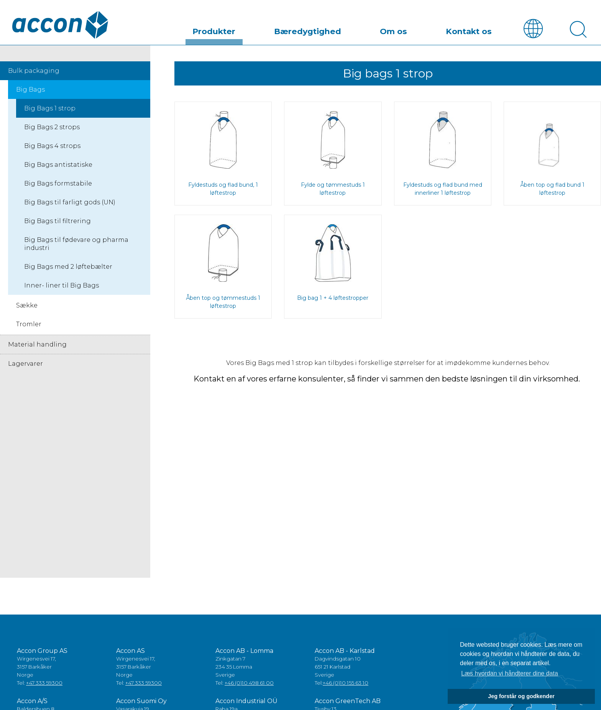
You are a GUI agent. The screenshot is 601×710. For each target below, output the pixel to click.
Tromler (28, 325)
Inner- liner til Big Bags (61, 286)
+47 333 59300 (44, 683)
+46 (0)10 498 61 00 (249, 683)
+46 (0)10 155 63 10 (345, 683)
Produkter (269, 28)
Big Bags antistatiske (58, 165)
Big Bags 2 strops (52, 127)
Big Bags (30, 90)
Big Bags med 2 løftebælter (68, 267)
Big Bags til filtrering (57, 221)
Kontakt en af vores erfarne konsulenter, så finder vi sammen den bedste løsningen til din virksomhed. (388, 379)
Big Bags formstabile (58, 184)
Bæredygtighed (347, 28)
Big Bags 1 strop (50, 109)
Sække (27, 306)
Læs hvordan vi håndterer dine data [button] (509, 673)
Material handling (37, 345)
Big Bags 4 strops (52, 146)
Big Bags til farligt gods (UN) (69, 203)
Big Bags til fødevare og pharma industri (76, 244)
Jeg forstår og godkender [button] (521, 696)
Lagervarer (25, 364)
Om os (416, 28)
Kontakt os (476, 28)
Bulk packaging (33, 71)
